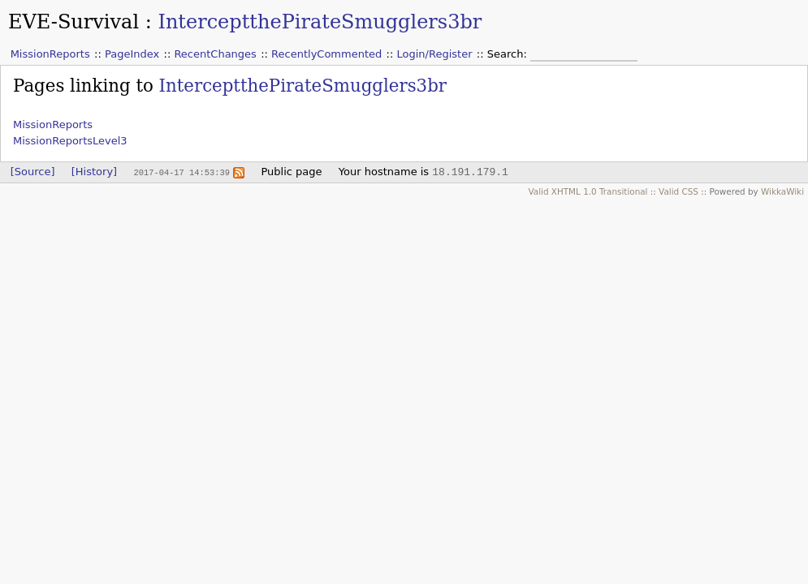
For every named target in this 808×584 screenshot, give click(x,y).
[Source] (33, 171)
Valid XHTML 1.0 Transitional (587, 191)
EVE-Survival (73, 22)
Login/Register (435, 54)
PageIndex (132, 54)
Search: (508, 54)
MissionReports (50, 54)
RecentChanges (215, 54)
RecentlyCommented (326, 54)
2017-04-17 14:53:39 (181, 172)
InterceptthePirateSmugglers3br (320, 22)
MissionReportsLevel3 (70, 141)
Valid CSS (678, 191)
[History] (94, 171)
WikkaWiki (782, 191)
